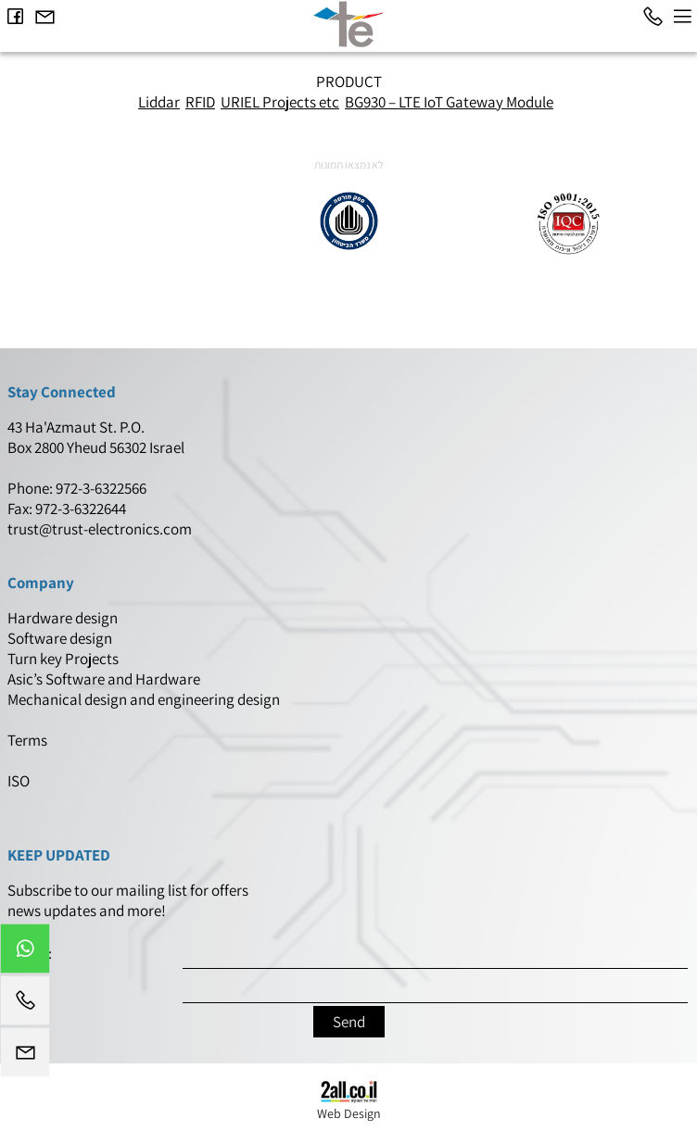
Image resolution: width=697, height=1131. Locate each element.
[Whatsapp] (25, 953)
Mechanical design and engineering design (145, 699)
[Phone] (652, 16)
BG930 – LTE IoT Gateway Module (449, 102)
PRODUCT (349, 81)
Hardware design (63, 618)
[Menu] (682, 16)
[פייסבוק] (15, 16)
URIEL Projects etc (280, 102)
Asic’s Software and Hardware (105, 679)
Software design (59, 638)
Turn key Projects (63, 658)
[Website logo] (348, 24)
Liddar (159, 102)
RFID (200, 102)
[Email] (44, 16)
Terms (28, 740)
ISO (18, 781)
